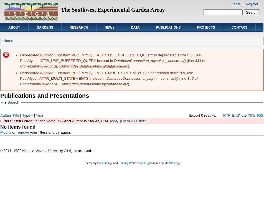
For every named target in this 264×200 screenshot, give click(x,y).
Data (135, 27)
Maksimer (172, 163)
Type (26, 115)
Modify (5, 132)
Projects (206, 27)
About (14, 27)
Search (13, 102)
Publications (168, 27)
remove (23, 132)
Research (79, 27)
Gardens (45, 27)
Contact (239, 27)
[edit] (113, 121)
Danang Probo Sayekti (133, 163)
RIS (260, 115)
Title (15, 115)
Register (252, 4)
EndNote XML (243, 115)
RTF (226, 115)
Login (236, 4)
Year (39, 115)
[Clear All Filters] (133, 121)
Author (5, 115)
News (110, 27)
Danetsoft (104, 163)
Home (8, 41)
